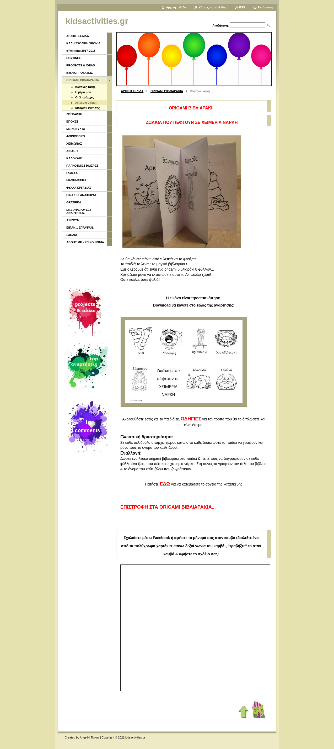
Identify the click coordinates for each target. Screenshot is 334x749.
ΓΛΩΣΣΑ (72, 173)
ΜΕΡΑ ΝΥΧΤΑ (75, 128)
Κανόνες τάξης (85, 86)
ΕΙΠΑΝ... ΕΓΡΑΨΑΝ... (80, 227)
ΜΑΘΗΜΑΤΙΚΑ (76, 180)
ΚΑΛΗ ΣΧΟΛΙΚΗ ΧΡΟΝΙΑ (83, 43)
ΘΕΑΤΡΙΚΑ (73, 202)
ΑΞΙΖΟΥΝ (72, 220)
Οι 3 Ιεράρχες (84, 97)
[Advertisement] (86, 266)
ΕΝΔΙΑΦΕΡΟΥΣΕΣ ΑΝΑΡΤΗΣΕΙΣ (78, 211)
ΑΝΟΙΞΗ (72, 150)
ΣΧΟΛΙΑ (71, 234)
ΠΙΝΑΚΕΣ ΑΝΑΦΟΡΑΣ (81, 195)
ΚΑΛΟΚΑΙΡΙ (74, 158)
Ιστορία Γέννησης (87, 107)
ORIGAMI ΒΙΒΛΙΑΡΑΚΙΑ (166, 91)
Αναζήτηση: (220, 25)
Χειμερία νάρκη (85, 102)
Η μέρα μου (83, 92)
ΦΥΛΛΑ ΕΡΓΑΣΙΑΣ (78, 187)
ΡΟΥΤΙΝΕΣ (73, 58)
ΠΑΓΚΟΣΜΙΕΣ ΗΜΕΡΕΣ (82, 165)
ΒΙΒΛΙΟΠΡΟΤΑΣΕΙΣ (79, 72)
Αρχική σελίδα (176, 7)
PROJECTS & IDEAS (80, 65)
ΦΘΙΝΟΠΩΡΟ (75, 136)
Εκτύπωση (265, 7)
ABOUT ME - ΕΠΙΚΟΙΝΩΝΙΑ (85, 242)
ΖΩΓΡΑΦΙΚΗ (74, 114)
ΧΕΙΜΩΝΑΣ (74, 143)
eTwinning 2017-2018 (80, 50)
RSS (242, 7)
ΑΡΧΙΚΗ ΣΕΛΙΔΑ (132, 91)
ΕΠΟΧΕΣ (72, 121)
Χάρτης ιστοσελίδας (213, 7)
